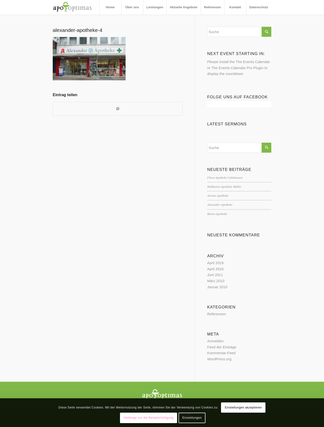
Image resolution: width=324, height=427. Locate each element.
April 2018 (215, 263)
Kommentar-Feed (221, 353)
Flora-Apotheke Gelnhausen (224, 177)
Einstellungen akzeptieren (243, 407)
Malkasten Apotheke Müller (224, 186)
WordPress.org (219, 359)
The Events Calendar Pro (231, 68)
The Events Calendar (253, 62)
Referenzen (216, 314)
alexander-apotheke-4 (77, 30)
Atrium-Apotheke (217, 195)
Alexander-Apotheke (219, 204)
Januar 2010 (217, 287)
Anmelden (215, 341)
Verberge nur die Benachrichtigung (149, 417)
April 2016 (215, 269)
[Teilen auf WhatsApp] (117, 108)
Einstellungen (192, 417)
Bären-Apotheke (217, 214)
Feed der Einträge (221, 347)
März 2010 (215, 281)
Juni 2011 (215, 275)
